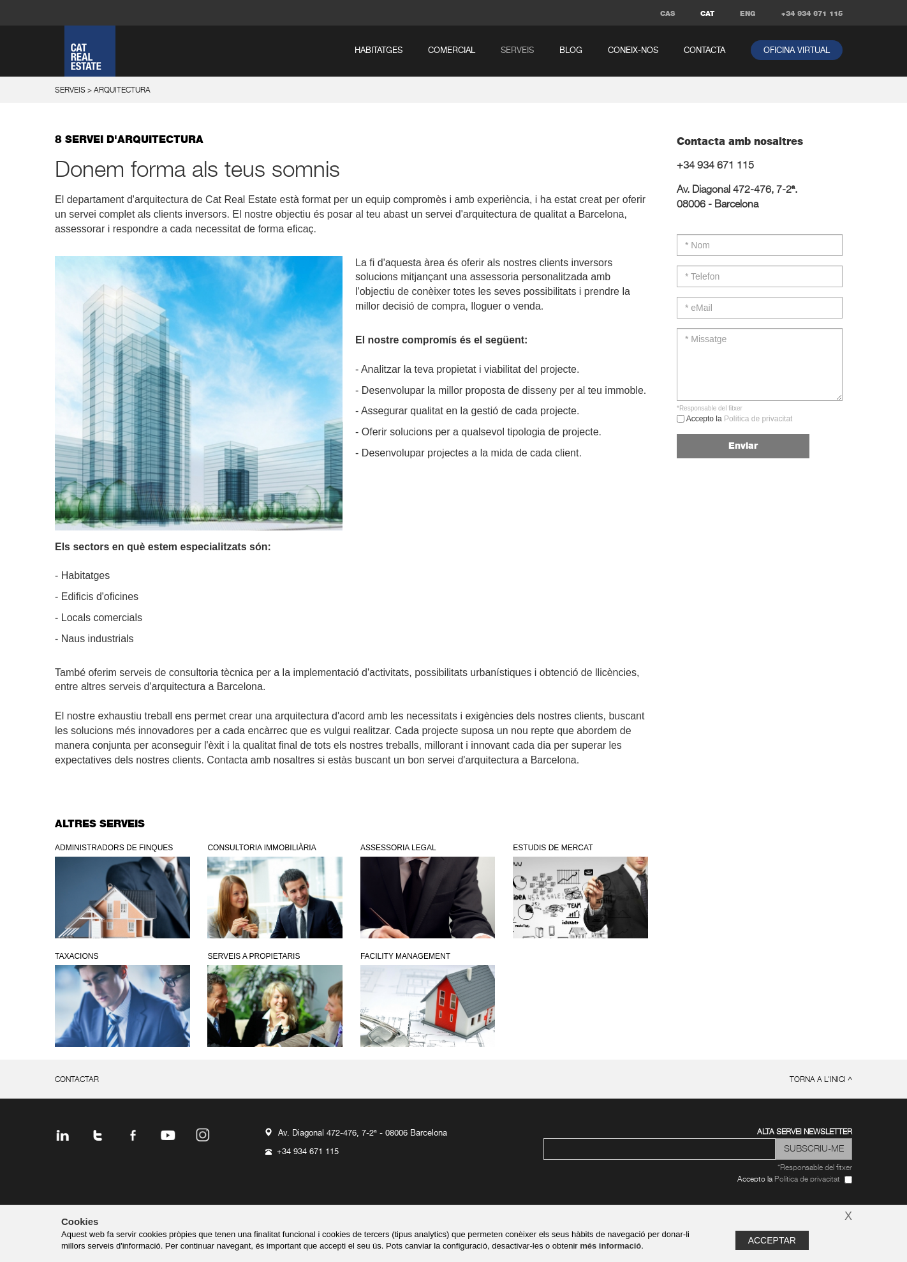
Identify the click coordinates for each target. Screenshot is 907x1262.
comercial (451, 51)
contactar (77, 1080)
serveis (517, 51)
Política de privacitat (758, 418)
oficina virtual (796, 51)
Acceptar (772, 1240)
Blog (570, 51)
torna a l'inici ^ (821, 1080)
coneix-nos (633, 51)
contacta (704, 51)
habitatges (378, 51)
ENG (748, 13)
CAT (707, 13)
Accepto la (738, 419)
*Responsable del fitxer (709, 408)
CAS (667, 13)
